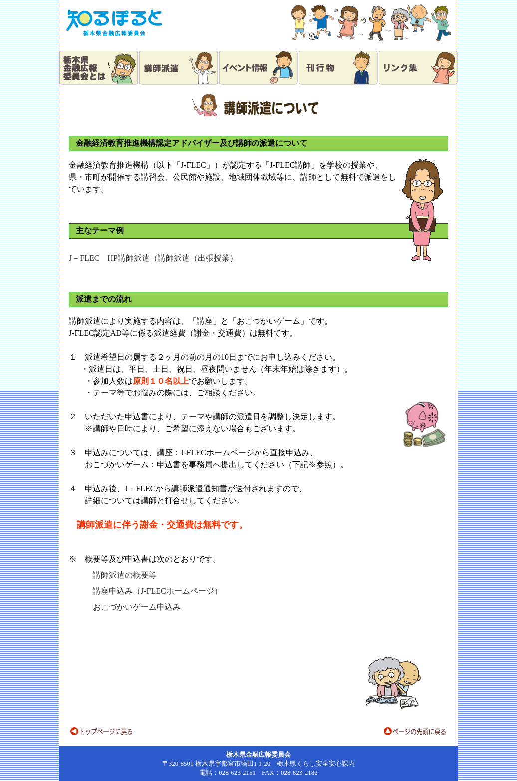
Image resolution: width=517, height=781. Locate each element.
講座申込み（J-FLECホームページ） (157, 591)
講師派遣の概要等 (125, 575)
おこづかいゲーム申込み (137, 607)
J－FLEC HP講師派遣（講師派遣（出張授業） (153, 258)
